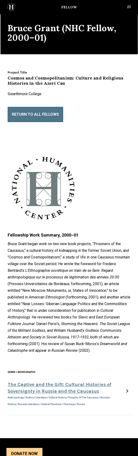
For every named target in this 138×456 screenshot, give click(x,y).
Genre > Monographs (22, 372)
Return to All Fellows (35, 114)
